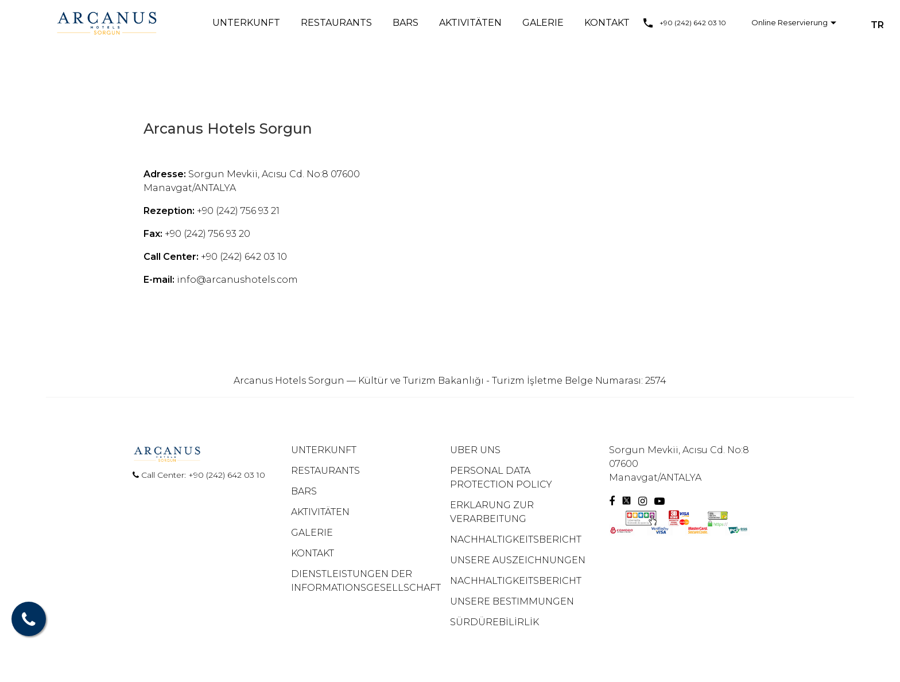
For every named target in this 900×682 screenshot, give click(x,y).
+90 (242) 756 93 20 (207, 233)
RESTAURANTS (336, 22)
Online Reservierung (789, 22)
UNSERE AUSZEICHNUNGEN (517, 560)
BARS (405, 22)
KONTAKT (607, 22)
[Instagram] (644, 501)
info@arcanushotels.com (237, 279)
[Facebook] (612, 501)
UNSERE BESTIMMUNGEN (512, 601)
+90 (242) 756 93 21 (238, 210)
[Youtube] (659, 501)
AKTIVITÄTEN (470, 22)
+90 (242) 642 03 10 (693, 22)
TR (877, 25)
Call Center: (160, 475)
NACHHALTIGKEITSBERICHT (515, 539)
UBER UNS (475, 450)
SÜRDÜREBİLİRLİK (494, 622)
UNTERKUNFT (246, 22)
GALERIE (543, 22)
